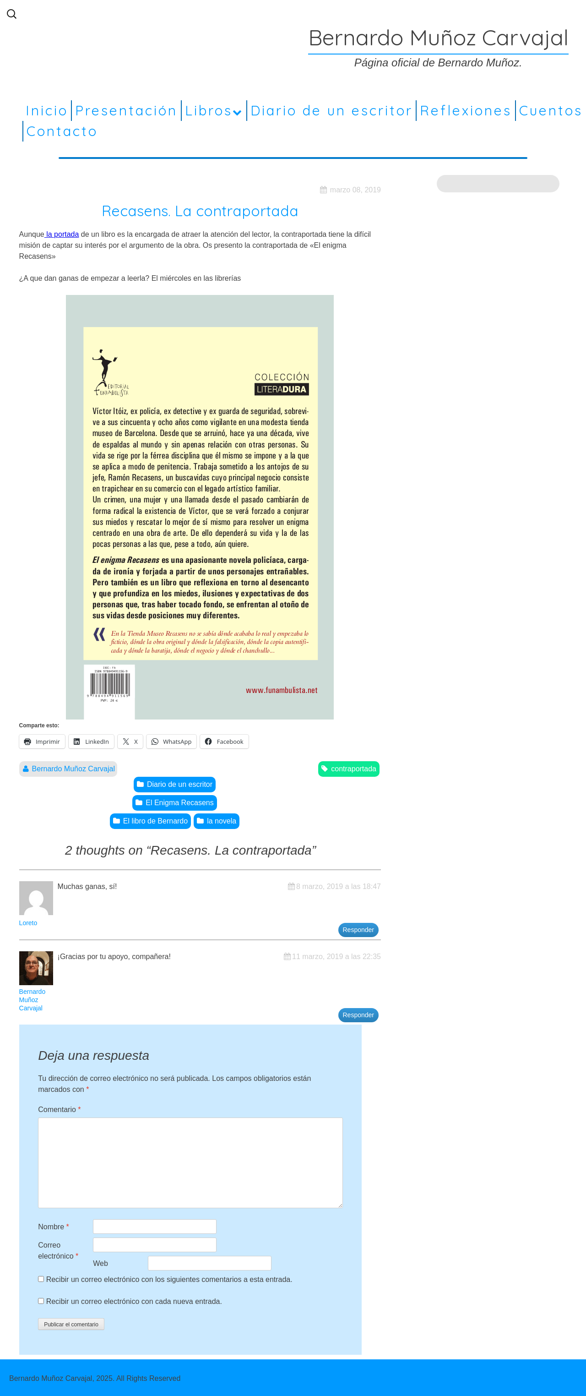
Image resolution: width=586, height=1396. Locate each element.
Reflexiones (466, 110)
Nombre (53, 1227)
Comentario (59, 1109)
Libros (209, 110)
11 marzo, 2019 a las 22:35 (336, 956)
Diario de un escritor (331, 110)
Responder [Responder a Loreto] (358, 929)
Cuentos (551, 110)
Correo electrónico (58, 1250)
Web (100, 1263)
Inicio (47, 110)
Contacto (62, 131)
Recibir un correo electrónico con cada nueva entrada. (134, 1301)
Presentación (126, 110)
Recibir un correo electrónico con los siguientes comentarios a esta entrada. (169, 1279)
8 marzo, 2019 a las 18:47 (338, 886)
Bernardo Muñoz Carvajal (73, 769)
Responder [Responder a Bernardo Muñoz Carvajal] (358, 1015)
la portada (61, 234)
